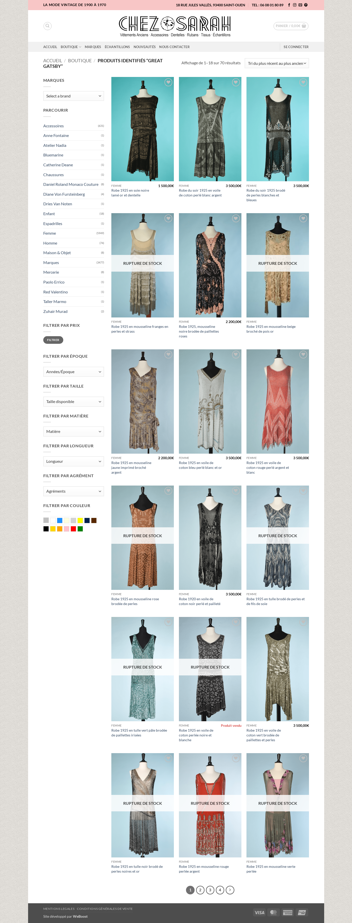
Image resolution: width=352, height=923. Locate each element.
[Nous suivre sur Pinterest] (306, 5)
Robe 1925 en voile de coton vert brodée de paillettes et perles (263, 735)
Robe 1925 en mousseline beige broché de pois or (271, 328)
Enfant (49, 213)
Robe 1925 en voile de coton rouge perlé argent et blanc (267, 467)
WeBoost (80, 916)
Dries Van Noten (57, 203)
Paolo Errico (54, 281)
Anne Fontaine (56, 135)
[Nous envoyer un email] (300, 5)
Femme (49, 233)
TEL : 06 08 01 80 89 (267, 5)
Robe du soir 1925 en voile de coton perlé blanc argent (200, 192)
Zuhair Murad (55, 311)
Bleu (62, 521)
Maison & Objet (57, 252)
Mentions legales (59, 909)
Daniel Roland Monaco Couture (70, 184)
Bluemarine (53, 154)
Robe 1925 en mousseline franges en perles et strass (139, 328)
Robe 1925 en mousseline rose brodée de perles (135, 601)
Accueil (50, 47)
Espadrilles (52, 223)
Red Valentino (55, 291)
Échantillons (117, 47)
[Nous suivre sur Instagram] (295, 5)
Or (55, 529)
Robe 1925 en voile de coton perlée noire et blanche (196, 735)
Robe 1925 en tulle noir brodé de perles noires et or (137, 868)
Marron (96, 521)
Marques (93, 47)
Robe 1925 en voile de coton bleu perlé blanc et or (200, 465)
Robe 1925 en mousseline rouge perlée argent (204, 868)
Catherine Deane (58, 164)
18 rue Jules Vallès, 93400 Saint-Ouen (210, 5)
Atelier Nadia (54, 145)
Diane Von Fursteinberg (64, 194)
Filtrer (53, 340)
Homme (50, 242)
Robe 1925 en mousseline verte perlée (270, 868)
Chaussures (53, 174)
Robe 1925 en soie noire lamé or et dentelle (130, 192)
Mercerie (51, 272)
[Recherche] (48, 26)
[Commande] (277, 63)
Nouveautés (145, 47)
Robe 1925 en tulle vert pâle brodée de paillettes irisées (139, 732)
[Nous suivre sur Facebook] (289, 5)
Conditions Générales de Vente (105, 909)
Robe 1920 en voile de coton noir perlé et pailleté (199, 601)
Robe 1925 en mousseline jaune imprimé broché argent (131, 467)
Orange (62, 529)
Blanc (55, 521)
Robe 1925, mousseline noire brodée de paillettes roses (199, 331)
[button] (291, 26)
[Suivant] (230, 890)
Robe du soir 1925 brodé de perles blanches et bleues (265, 195)
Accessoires (53, 125)
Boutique (71, 47)
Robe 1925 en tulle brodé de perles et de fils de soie (275, 601)
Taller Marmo (54, 301)
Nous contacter (174, 47)
